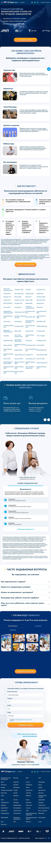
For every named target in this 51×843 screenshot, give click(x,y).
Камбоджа (29, 785)
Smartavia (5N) (41, 297)
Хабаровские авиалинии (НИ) (8, 312)
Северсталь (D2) (19, 300)
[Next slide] (48, 419)
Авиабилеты (4, 808)
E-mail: (9, 706)
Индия (40, 788)
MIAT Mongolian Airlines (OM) (8, 362)
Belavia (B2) (18, 331)
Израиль (15, 796)
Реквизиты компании (24, 838)
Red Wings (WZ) (19, 293)
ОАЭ (39, 778)
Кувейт (3, 788)
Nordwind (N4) (30, 293)
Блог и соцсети (42, 811)
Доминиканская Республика (5, 779)
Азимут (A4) (7, 300)
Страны (28, 808)
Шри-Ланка (29, 791)
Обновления (4, 818)
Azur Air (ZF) (7, 307)
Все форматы (17, 808)
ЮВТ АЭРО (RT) (8, 303)
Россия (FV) (7, 321)
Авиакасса (4, 811)
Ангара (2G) (18, 307)
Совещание (12, 630)
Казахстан (29, 806)
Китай (27, 800)
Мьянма (15, 778)
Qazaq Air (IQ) (29, 331)
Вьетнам (40, 793)
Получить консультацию (25, 265)
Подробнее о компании (25, 672)
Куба (2, 800)
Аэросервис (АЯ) (30, 317)
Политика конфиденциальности (9, 838)
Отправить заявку (25, 40)
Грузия (15, 793)
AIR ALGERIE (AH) (41, 350)
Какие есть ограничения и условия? (15, 587)
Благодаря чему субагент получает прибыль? (20, 597)
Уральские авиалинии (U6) (8, 289)
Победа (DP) (7, 293)
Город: (9, 713)
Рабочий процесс (12, 626)
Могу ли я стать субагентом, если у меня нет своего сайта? (22, 604)
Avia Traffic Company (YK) (19, 335)
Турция (15, 791)
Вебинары (41, 814)
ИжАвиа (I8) (29, 303)
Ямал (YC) (28, 297)
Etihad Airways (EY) (42, 362)
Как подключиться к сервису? (13, 581)
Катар (40, 785)
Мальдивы (16, 788)
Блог (2, 822)
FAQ (14, 822)
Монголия (4, 793)
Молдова (16, 803)
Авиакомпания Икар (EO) (30, 321)
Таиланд (28, 793)
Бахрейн (15, 785)
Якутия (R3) (18, 297)
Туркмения (41, 800)
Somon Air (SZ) (8, 345)
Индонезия (41, 782)
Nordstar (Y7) (7, 297)
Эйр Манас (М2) (8, 340)
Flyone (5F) (29, 340)
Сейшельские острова (42, 797)
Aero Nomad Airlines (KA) (18, 340)
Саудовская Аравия (7, 791)
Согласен (21, 721)
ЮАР (27, 778)
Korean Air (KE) (19, 358)
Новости (28, 822)
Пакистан (4, 785)
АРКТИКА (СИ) (41, 321)
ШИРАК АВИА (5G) (42, 326)
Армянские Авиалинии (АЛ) (8, 331)
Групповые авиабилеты (17, 818)
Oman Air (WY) (41, 358)
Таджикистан (5, 803)
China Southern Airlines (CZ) (30, 367)
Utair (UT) (28, 289)
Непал (27, 788)
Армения (3, 806)
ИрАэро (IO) (40, 293)
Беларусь (41, 803)
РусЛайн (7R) (18, 303)
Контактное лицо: (12, 692)
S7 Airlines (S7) (41, 289)
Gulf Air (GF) (7, 358)
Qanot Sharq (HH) (30, 345)
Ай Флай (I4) (18, 321)
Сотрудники (38, 626)
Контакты (4, 825)
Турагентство (17, 811)
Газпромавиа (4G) (20, 312)
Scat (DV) (6, 336)
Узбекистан (41, 806)
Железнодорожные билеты (31, 818)
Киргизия (28, 803)
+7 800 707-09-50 (45, 2)
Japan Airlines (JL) (20, 354)
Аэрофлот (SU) (19, 289)
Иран (2, 782)
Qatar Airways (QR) (42, 354)
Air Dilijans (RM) (19, 326)
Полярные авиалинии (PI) (30, 307)
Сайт (27, 811)
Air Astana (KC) (41, 331)
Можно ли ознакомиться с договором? (17, 592)
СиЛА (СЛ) (40, 307)
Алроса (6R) (29, 300)
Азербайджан (17, 806)
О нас (40, 822)
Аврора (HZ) (40, 303)
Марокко (28, 796)
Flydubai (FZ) (29, 354)
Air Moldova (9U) (41, 340)
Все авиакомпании (43, 808)
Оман (2, 796)
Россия (15, 800)
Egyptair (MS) (18, 350)
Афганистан (41, 791)
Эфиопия (16, 782)
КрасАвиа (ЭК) (41, 300)
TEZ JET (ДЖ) (41, 336)
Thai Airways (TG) (31, 358)
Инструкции (41, 818)
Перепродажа (5, 814)
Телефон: (9, 699)
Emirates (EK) (40, 345)
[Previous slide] (45, 419)
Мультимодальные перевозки (31, 814)
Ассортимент (17, 814)
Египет (28, 782)
